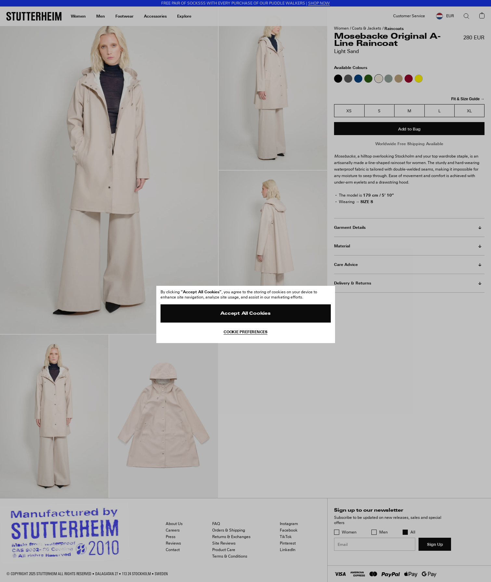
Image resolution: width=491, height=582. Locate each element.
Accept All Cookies (245, 314)
